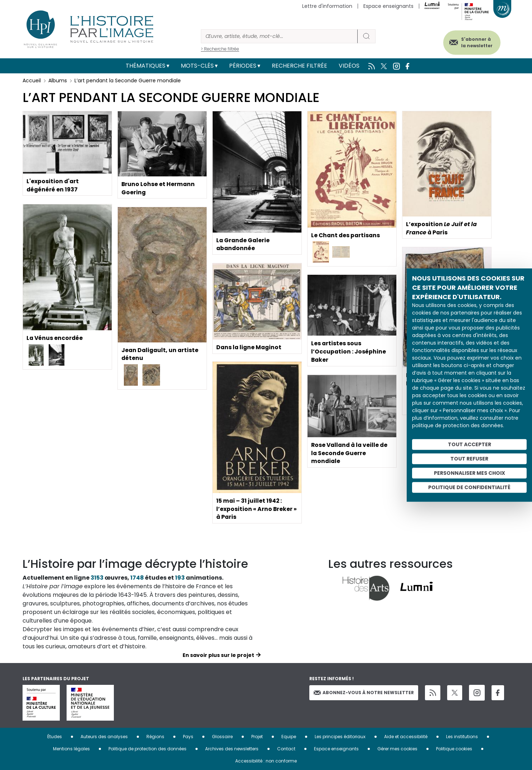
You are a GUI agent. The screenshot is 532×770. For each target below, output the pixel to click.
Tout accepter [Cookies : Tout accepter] (469, 444)
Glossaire (222, 737)
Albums (57, 80)
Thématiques (145, 66)
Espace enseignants (388, 6)
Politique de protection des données (147, 749)
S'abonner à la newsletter (475, 42)
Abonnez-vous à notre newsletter (364, 692)
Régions (155, 737)
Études (54, 737)
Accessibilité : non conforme (266, 761)
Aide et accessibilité (405, 737)
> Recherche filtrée (220, 49)
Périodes (242, 66)
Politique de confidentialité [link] (469, 487)
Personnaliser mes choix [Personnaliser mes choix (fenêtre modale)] (469, 473)
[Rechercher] (279, 36)
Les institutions (462, 737)
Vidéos (349, 66)
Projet (257, 737)
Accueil (32, 80)
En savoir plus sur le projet (218, 655)
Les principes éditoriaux (340, 737)
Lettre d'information (327, 6)
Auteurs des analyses (104, 737)
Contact (286, 749)
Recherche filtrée (299, 66)
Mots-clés (197, 66)
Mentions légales (71, 749)
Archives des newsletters (231, 749)
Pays (188, 737)
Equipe (288, 737)
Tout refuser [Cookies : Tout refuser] (469, 458)
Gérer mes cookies (397, 749)
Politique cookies (454, 749)
